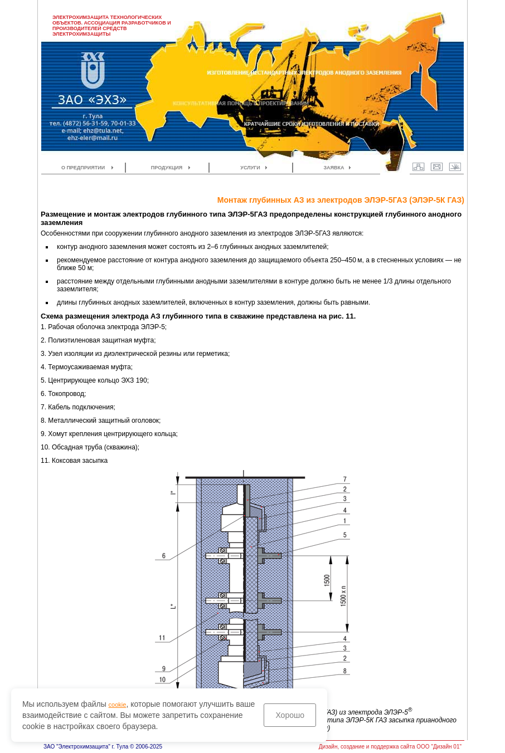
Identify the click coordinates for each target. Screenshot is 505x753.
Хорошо (289, 715)
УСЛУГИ (250, 167)
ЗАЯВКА (333, 167)
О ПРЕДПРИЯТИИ (83, 167)
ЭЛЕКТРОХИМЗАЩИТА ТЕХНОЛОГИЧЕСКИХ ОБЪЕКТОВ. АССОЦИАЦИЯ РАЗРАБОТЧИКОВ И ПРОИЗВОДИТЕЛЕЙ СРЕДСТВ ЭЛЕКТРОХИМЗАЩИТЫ (111, 25)
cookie (118, 704)
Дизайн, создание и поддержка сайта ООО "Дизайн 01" (390, 747)
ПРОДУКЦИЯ (166, 167)
